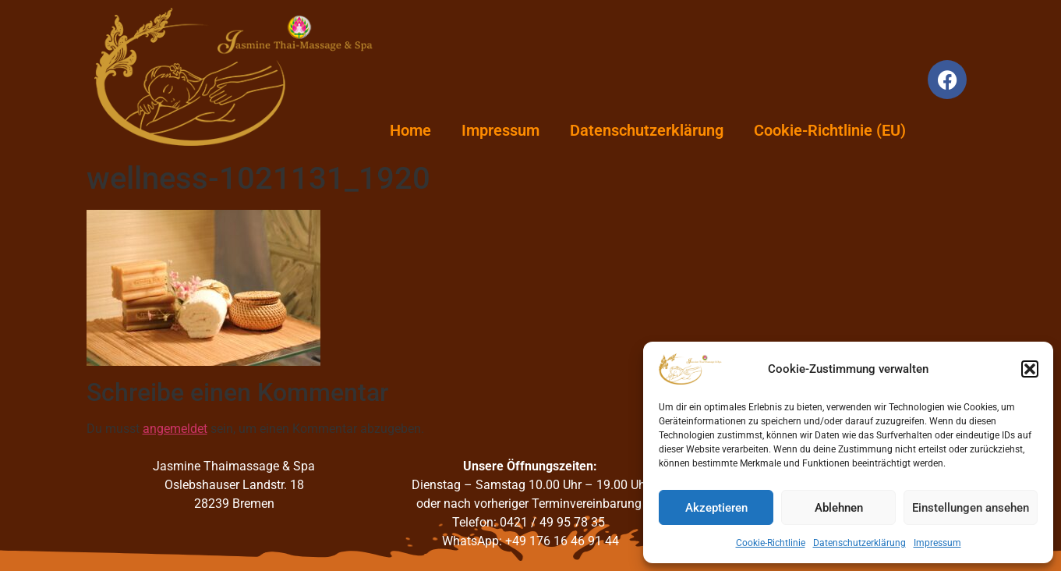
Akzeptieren (716, 508)
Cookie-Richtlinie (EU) (830, 130)
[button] (1030, 369)
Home (410, 130)
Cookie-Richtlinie (770, 542)
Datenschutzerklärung (859, 542)
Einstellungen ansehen (970, 508)
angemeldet (175, 428)
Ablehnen (839, 508)
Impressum (937, 542)
